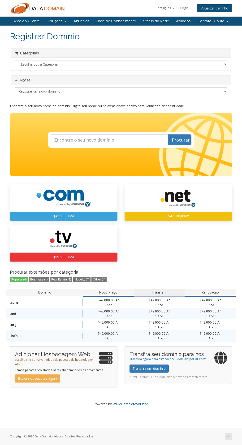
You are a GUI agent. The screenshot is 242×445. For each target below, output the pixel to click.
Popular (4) (18, 279)
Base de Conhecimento (116, 21)
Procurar (181, 140)
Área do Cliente (26, 21)
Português (164, 8)
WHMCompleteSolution (131, 404)
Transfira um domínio (149, 368)
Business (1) (39, 279)
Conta (221, 21)
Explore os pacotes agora (37, 378)
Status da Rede (156, 21)
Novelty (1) (82, 279)
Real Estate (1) (61, 279)
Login (184, 8)
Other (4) (99, 279)
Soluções (57, 21)
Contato (205, 21)
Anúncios (81, 21)
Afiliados (183, 21)
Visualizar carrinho (214, 8)
